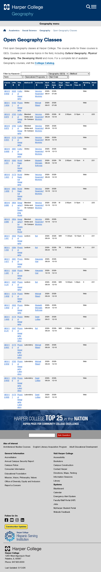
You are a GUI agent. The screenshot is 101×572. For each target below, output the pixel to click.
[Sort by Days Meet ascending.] (60, 87)
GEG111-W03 (7, 306)
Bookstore (58, 461)
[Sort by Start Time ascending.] (71, 85)
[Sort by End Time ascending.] (80, 85)
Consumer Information (15, 469)
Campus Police (11, 465)
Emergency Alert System (65, 496)
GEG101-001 (7, 161)
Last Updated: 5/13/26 (15, 567)
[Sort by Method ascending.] (31, 83)
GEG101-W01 (7, 175)
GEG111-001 (7, 237)
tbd (36, 236)
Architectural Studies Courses (16, 447)
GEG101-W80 (7, 190)
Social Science (29, 30)
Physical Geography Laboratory (20, 334)
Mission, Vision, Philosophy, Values (21, 477)
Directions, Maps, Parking (65, 473)
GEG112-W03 (7, 379)
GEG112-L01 (7, 329)
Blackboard (59, 488)
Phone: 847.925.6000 (14, 562)
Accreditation (10, 457)
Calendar (58, 492)
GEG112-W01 (7, 346)
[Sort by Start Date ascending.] (46, 87)
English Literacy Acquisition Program (50, 447)
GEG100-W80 (7, 150)
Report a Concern (13, 485)
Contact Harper (60, 469)
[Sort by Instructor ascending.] (36, 85)
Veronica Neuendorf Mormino (39, 93)
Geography (22, 14)
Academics (14, 30)
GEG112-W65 (7, 395)
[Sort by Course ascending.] (5, 85)
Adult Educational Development (83, 447)
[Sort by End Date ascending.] (53, 87)
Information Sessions (63, 477)
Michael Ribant (38, 104)
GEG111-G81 (7, 271)
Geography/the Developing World (20, 209)
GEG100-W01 (7, 138)
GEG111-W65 (7, 318)
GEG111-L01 (7, 283)
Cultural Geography (19, 95)
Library (57, 480)
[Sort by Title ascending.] (19, 85)
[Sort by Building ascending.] (84, 85)
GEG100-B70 (7, 115)
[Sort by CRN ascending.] (13, 85)
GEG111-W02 (7, 294)
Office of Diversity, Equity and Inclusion (22, 481)
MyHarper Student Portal (65, 508)
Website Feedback (62, 512)
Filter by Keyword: (11, 73)
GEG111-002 (7, 248)
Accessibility (59, 457)
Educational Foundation (15, 473)
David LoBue (37, 318)
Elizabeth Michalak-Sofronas (38, 163)
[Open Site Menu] (91, 6)
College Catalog (44, 63)
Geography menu (49, 23)
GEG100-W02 (7, 92)
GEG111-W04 (7, 104)
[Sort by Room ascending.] (93, 85)
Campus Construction (63, 465)
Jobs (56, 504)
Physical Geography (20, 106)
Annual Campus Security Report (19, 461)
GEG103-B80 (7, 204)
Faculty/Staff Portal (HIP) (64, 500)
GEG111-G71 (7, 260)
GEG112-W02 (7, 362)
